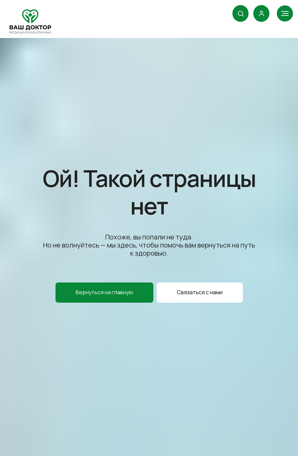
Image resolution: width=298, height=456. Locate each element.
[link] (261, 13)
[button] (240, 13)
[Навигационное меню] (285, 13)
